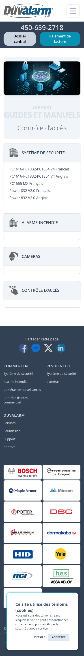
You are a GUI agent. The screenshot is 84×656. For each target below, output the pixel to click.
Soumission (12, 431)
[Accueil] (28, 11)
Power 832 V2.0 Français (29, 190)
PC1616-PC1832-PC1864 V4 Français (39, 169)
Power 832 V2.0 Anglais (28, 197)
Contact (9, 447)
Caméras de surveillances (22, 390)
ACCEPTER (59, 637)
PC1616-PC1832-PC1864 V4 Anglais (38, 176)
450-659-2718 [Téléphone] (42, 28)
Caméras (52, 381)
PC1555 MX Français (26, 183)
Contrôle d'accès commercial (16, 400)
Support (9, 439)
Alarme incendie (15, 381)
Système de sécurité (18, 373)
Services (9, 423)
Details (39, 637)
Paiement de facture (60, 39)
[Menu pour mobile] (73, 10)
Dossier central (19, 39)
